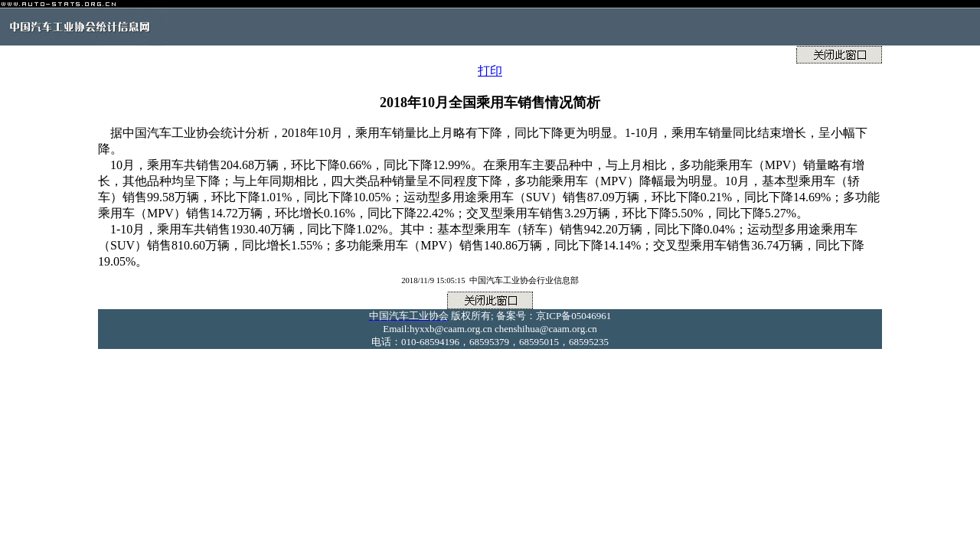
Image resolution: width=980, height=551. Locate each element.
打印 (490, 70)
